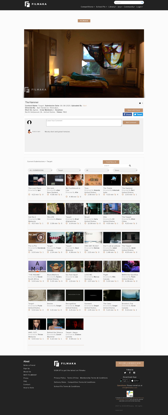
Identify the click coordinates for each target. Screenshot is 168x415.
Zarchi (58, 334)
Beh (39, 219)
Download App (130, 377)
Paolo (133, 277)
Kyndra (59, 277)
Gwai (77, 248)
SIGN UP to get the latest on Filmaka (69, 370)
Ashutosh (115, 190)
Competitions (88, 8)
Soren (133, 306)
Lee (76, 277)
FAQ (25, 381)
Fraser (58, 248)
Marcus (96, 277)
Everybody (41, 248)
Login (139, 8)
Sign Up (26, 368)
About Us (27, 372)
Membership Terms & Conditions (94, 378)
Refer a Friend (29, 365)
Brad (77, 219)
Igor (39, 190)
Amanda (97, 190)
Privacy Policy (60, 378)
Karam (40, 277)
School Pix (101, 8)
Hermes (96, 248)
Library (112, 8)
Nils (113, 277)
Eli (113, 219)
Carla (96, 219)
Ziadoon (78, 334)
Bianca (58, 219)
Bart (85, 106)
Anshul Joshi (34, 131)
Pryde (40, 306)
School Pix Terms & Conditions (67, 386)
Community (129, 8)
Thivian (40, 334)
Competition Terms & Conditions (81, 382)
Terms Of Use (73, 378)
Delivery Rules (60, 382)
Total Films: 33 (111, 162)
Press (25, 378)
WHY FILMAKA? (30, 375)
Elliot (133, 219)
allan (58, 190)
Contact (26, 384)
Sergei (58, 306)
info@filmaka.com (129, 387)
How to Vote (28, 388)
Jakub (114, 248)
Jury (120, 8)
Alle (76, 192)
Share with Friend (134, 110)
